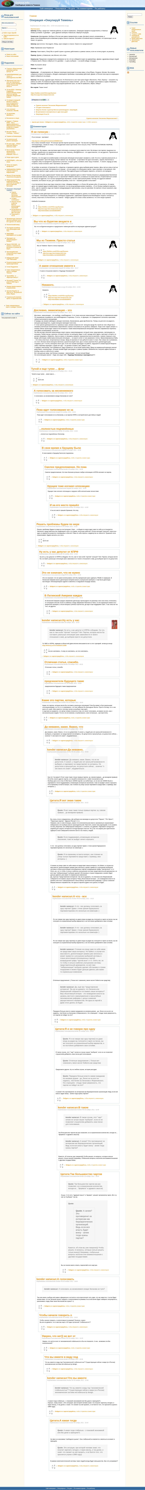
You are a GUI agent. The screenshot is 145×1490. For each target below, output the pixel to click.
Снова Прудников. (12, 267)
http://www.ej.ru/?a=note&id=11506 (54, 645)
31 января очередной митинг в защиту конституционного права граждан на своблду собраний (13, 103)
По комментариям (85, 8)
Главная (33, 16)
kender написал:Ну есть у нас (60, 620)
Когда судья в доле (13, 157)
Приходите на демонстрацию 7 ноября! (12, 239)
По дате (71, 8)
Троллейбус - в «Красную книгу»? (12, 276)
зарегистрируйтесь (60, 122)
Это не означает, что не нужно (61, 572)
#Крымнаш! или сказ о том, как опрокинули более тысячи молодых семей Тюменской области (14, 83)
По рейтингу (100, 8)
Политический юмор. (13, 224)
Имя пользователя (8, 23)
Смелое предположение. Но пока (65, 467)
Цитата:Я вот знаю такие (65, 800)
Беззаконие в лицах (13, 118)
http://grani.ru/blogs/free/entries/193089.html (47, 141)
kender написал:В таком (73, 1107)
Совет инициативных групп (136, 29)
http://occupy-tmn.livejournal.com (42, 95)
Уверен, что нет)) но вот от (58, 1336)
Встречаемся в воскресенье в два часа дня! (16, 211)
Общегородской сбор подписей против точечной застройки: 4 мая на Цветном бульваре (14, 183)
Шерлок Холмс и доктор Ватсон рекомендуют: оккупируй (56, 110)
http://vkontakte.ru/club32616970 (49, 210)
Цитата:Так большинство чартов (81, 1174)
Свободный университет (136, 36)
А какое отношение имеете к (57, 265)
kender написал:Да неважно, (65, 749)
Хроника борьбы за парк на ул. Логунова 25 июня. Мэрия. (14, 292)
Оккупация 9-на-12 (42, 114)
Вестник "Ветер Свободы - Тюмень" (13, 132)
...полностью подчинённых (56, 428)
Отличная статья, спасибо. (62, 662)
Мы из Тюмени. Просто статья (56, 240)
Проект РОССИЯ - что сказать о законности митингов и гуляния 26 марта (14, 247)
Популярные (60, 8)
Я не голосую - (40, 131)
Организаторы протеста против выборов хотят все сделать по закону (14, 220)
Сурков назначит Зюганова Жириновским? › (102, 118)
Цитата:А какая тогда (63, 1420)
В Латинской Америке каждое (63, 595)
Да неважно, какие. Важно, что (64, 726)
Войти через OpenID (10, 33)
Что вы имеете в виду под (61, 1357)
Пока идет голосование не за (55, 409)
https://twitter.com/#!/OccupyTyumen (43, 93)
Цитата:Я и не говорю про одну (75, 1028)
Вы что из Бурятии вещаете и (52, 221)
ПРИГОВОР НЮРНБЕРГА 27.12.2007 (14, 234)
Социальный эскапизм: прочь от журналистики (14, 297)
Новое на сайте (11, 54)
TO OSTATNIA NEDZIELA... (11, 114)
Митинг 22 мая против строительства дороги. (14, 176)
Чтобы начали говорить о (55, 1315)
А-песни (134, 32)
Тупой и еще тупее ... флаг (47, 368)
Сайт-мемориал (46, 8)
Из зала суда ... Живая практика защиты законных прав (14, 145)
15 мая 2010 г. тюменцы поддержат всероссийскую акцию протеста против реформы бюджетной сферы (14, 93)
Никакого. (48, 284)
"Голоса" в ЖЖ (136, 34)
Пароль (4, 28)
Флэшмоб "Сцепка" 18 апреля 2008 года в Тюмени (14, 282)
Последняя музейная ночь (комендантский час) (13, 229)
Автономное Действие (135, 40)
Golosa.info (22, 2)
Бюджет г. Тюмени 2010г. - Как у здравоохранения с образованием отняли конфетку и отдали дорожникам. (14, 124)
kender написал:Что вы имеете (66, 1378)
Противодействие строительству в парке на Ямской (14, 253)
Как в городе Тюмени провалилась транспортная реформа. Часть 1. (13, 152)
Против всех (35, 29)
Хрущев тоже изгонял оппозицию (68, 486)
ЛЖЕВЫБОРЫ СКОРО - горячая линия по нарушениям (14, 171)
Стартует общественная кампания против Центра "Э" (14, 70)
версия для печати (38, 122)
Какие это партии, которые (59, 700)
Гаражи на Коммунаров (14, 136)
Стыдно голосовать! (15, 199)
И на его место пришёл (64, 505)
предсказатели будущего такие (64, 681)
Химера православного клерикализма (14, 287)
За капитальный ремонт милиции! (12, 140)
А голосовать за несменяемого (53, 390)
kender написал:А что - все (70, 896)
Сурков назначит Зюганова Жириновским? (16, 194)
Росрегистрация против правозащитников (14, 263)
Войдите (48, 122)
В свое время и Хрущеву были (61, 447)
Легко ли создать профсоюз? (12, 165)
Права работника (137, 38)
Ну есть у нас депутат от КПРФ (58, 551)
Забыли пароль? (9, 38)
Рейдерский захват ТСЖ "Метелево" (13, 258)
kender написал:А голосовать (55, 1279)
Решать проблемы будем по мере (58, 524)
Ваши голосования (12, 56)
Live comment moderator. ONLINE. (13, 109)
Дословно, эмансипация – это (53, 310)
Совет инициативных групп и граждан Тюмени (13, 271)
